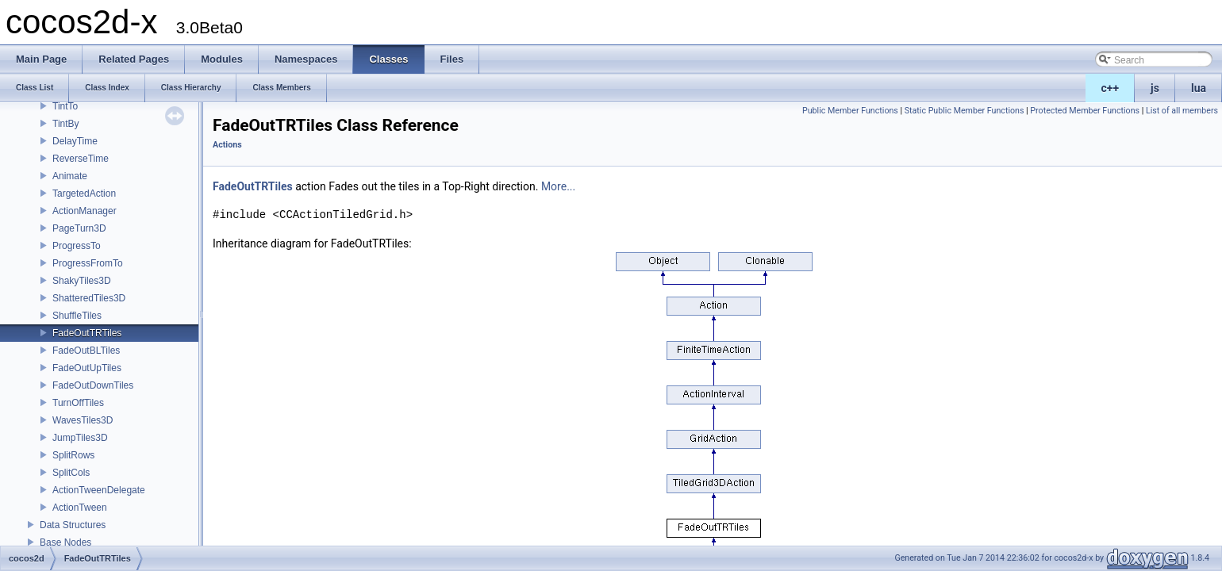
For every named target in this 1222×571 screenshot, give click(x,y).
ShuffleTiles (77, 315)
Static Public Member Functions (964, 110)
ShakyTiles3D (81, 280)
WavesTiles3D (82, 420)
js (1155, 88)
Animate (69, 176)
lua (1198, 88)
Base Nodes (65, 542)
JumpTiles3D (80, 437)
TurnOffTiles (78, 402)
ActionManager (84, 211)
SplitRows (73, 455)
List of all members (1182, 110)
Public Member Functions (850, 110)
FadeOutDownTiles (92, 385)
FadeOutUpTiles (86, 368)
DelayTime (75, 141)
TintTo (65, 106)
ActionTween (79, 507)
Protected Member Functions (1084, 110)
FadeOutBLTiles (86, 350)
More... (558, 186)
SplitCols (71, 472)
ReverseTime (80, 158)
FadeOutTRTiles (86, 333)
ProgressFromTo (87, 263)
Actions (227, 145)
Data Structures (73, 525)
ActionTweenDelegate (98, 490)
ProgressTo (76, 245)
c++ (1110, 88)
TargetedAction (84, 193)
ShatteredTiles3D (88, 298)
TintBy (65, 123)
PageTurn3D (79, 228)
